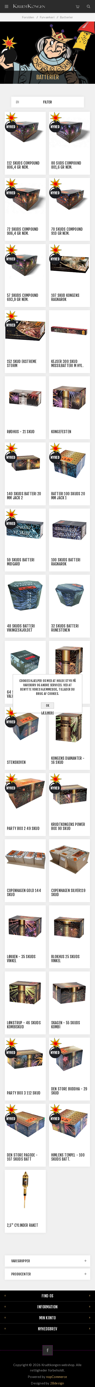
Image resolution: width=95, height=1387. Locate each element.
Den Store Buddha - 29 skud (69, 1091)
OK (47, 705)
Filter (47, 102)
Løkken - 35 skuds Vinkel (21, 958)
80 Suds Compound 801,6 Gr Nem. (66, 165)
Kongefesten (61, 432)
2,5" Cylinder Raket (22, 1225)
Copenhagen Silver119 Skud (68, 892)
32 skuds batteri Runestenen (65, 628)
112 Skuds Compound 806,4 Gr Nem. (23, 165)
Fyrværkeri (47, 17)
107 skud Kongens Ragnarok (65, 297)
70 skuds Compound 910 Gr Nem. (67, 231)
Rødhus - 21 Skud (20, 432)
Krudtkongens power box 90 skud (68, 826)
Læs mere (47, 713)
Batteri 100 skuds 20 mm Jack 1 (68, 496)
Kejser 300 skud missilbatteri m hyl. (67, 363)
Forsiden (28, 17)
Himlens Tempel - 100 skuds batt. (68, 1157)
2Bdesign (57, 1383)
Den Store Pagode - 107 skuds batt (22, 1157)
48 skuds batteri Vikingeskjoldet (21, 628)
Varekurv (77, 6)
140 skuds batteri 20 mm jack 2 (24, 496)
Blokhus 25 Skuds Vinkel (65, 958)
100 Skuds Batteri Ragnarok (65, 562)
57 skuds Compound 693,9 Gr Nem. (22, 297)
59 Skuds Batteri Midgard (20, 562)
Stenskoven (16, 762)
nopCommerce (56, 1377)
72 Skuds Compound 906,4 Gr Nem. (22, 231)
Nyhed (10, 127)
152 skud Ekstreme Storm (21, 363)
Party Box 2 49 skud (23, 828)
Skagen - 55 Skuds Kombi (65, 1025)
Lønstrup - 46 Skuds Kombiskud (24, 1025)
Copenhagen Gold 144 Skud (24, 892)
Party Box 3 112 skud (23, 1093)
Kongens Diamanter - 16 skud (68, 760)
